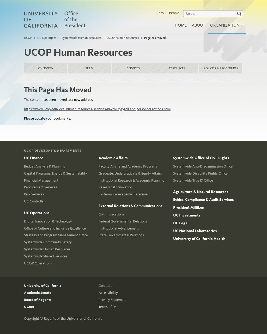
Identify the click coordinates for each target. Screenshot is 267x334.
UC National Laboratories (195, 230)
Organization (225, 27)
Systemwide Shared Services (45, 256)
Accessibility (108, 292)
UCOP (28, 38)
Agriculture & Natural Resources (200, 191)
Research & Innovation (115, 187)
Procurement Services (40, 187)
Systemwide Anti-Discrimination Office (203, 166)
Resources (177, 68)
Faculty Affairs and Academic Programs (128, 166)
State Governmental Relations (121, 235)
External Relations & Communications (130, 205)
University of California (42, 285)
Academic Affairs (113, 158)
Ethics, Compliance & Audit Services (203, 199)
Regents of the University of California (73, 318)
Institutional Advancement (119, 228)
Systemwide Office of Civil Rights (201, 158)
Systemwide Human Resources (81, 38)
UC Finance (33, 158)
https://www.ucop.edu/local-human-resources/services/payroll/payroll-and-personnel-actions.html (97, 109)
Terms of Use (108, 307)
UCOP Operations (38, 263)
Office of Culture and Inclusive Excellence (55, 228)
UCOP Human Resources (123, 38)
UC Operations (46, 38)
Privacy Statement (113, 300)
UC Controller (34, 201)
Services (133, 68)
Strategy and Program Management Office (56, 235)
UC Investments (186, 215)
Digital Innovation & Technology (48, 221)
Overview (45, 68)
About (198, 25)
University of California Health (199, 238)
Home (181, 25)
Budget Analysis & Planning (44, 166)
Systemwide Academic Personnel (123, 194)
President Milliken (188, 207)
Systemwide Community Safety (48, 242)
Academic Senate (37, 292)
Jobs (160, 13)
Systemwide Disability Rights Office (200, 173)
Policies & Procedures (221, 68)
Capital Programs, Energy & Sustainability (55, 173)
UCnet (29, 307)
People (174, 13)
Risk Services (34, 194)
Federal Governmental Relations (123, 221)
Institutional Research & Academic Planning (131, 180)
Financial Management (41, 180)
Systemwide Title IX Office (193, 180)
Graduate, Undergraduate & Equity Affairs (130, 173)
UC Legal (181, 223)
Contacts (105, 285)
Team (89, 68)
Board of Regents (37, 300)
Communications (111, 214)
